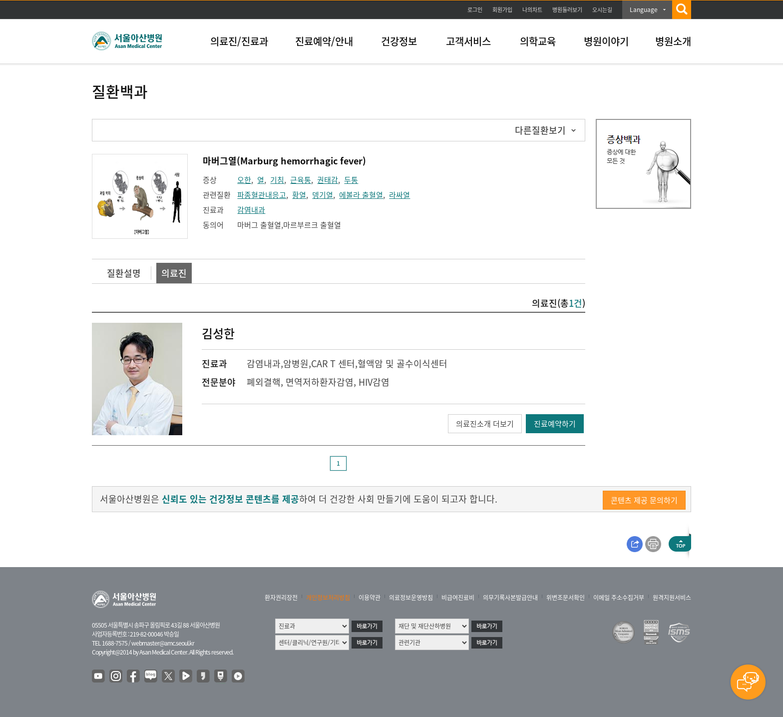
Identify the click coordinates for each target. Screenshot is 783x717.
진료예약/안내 (324, 41)
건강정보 (399, 41)
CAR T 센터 (333, 363)
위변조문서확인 (565, 597)
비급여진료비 (457, 597)
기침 (277, 179)
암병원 (296, 363)
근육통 (300, 179)
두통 (351, 179)
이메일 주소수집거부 (618, 597)
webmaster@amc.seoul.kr (162, 643)
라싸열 (399, 194)
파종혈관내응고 (261, 194)
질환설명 (124, 273)
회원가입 (502, 9)
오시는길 (602, 9)
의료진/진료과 (239, 41)
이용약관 (370, 597)
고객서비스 (468, 41)
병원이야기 (606, 41)
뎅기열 (322, 194)
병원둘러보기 (567, 9)
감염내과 (251, 209)
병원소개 (673, 41)
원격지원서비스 (672, 597)
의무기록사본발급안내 (510, 597)
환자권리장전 (281, 597)
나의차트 (532, 9)
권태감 (327, 179)
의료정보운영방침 (411, 597)
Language (644, 9)
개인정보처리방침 (328, 597)
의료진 (174, 273)
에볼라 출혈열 (361, 194)
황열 (299, 194)
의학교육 (538, 41)
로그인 (474, 9)
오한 (244, 179)
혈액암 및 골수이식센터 (402, 363)
